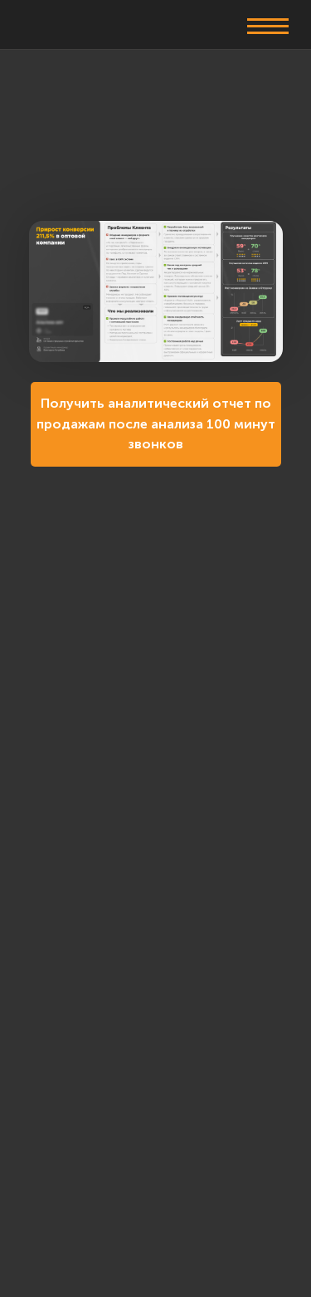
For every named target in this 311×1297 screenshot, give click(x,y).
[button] (268, 25)
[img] (68, 22)
